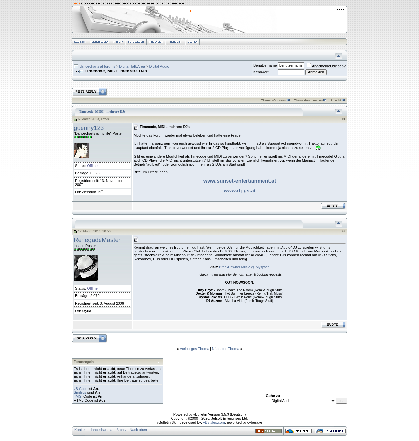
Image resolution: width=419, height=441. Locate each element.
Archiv (121, 429)
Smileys (80, 392)
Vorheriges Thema (194, 349)
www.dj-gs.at (240, 190)
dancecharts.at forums (97, 66)
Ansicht (335, 100)
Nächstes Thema (225, 349)
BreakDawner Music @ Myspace (244, 267)
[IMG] (78, 396)
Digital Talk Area (132, 66)
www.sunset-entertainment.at (239, 181)
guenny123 (89, 127)
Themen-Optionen (273, 100)
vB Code (80, 389)
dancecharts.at (101, 429)
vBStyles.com (214, 422)
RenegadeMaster (97, 239)
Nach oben (138, 429)
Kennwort (260, 72)
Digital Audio (159, 66)
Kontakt (80, 429)
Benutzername (265, 65)
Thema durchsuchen (308, 100)
